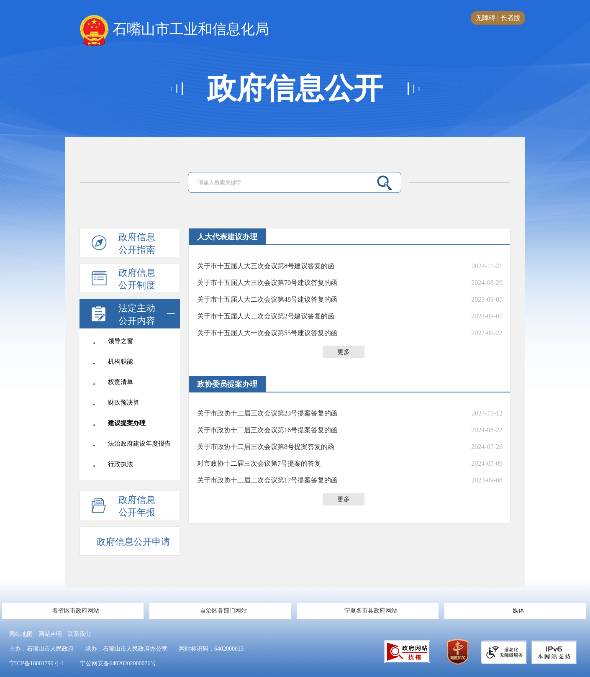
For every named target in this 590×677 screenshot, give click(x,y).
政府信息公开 (295, 88)
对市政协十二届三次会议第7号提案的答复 (259, 463)
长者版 (510, 17)
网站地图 (21, 634)
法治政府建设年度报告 (139, 443)
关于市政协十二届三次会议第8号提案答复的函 (265, 446)
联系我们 (79, 634)
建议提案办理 (127, 423)
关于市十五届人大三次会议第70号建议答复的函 (267, 282)
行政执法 (120, 464)
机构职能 (120, 361)
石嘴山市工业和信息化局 (174, 30)
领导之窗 (120, 341)
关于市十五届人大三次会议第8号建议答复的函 (265, 265)
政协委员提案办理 (227, 384)
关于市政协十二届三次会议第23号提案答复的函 (267, 413)
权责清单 (120, 382)
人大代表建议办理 (227, 237)
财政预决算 (123, 402)
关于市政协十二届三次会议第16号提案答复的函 (267, 429)
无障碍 (485, 17)
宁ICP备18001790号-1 (36, 663)
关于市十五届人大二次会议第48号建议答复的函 (267, 299)
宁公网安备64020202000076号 (118, 663)
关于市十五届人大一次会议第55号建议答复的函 (267, 332)
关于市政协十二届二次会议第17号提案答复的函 (267, 480)
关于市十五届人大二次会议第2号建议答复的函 (265, 316)
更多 (343, 352)
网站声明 (50, 634)
